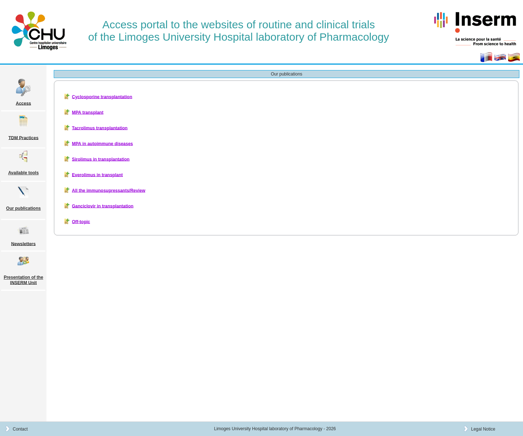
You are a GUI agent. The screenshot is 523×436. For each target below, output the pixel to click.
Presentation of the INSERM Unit (23, 280)
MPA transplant (88, 112)
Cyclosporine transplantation (102, 96)
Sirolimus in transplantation (101, 159)
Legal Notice (483, 428)
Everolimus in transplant (97, 174)
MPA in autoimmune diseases (102, 143)
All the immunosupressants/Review (108, 190)
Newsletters (23, 243)
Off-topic (81, 221)
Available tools (23, 172)
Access (23, 103)
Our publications (23, 208)
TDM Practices (23, 137)
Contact (20, 428)
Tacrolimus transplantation (99, 127)
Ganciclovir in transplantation (102, 205)
